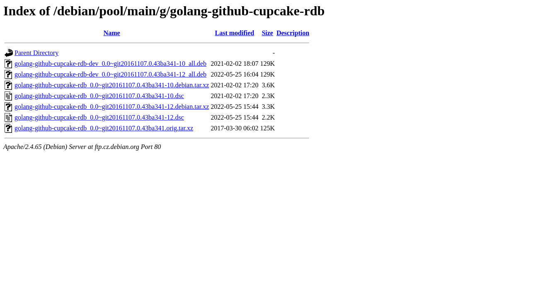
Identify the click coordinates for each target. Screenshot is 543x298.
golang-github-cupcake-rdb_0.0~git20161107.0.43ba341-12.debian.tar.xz (112, 106)
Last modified (235, 32)
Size (267, 32)
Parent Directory (36, 52)
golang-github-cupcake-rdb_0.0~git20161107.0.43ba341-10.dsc (99, 95)
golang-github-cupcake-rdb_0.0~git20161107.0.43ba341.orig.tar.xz (104, 128)
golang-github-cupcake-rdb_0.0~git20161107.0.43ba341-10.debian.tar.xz (112, 85)
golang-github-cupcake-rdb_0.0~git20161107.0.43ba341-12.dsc (99, 117)
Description (292, 32)
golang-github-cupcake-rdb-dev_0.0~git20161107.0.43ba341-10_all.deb (110, 63)
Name (112, 32)
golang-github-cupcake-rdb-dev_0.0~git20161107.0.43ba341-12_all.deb (110, 74)
